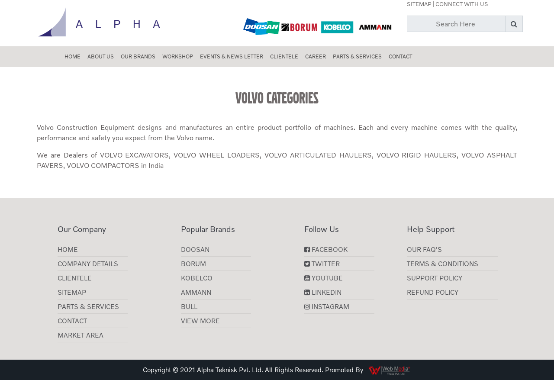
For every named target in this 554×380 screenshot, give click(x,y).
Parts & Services (357, 56)
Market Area (80, 335)
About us (100, 56)
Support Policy (434, 278)
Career (315, 56)
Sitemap (419, 3)
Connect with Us (461, 3)
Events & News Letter (231, 56)
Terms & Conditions (442, 263)
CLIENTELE (284, 56)
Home (72, 56)
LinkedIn (322, 292)
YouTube (323, 278)
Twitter (322, 263)
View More (200, 321)
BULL (189, 306)
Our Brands (138, 56)
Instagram (326, 306)
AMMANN (196, 292)
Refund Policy (432, 292)
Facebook (326, 249)
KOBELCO (197, 278)
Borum (193, 263)
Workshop (177, 56)
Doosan (195, 249)
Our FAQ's (424, 249)
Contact (400, 56)
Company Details (88, 263)
